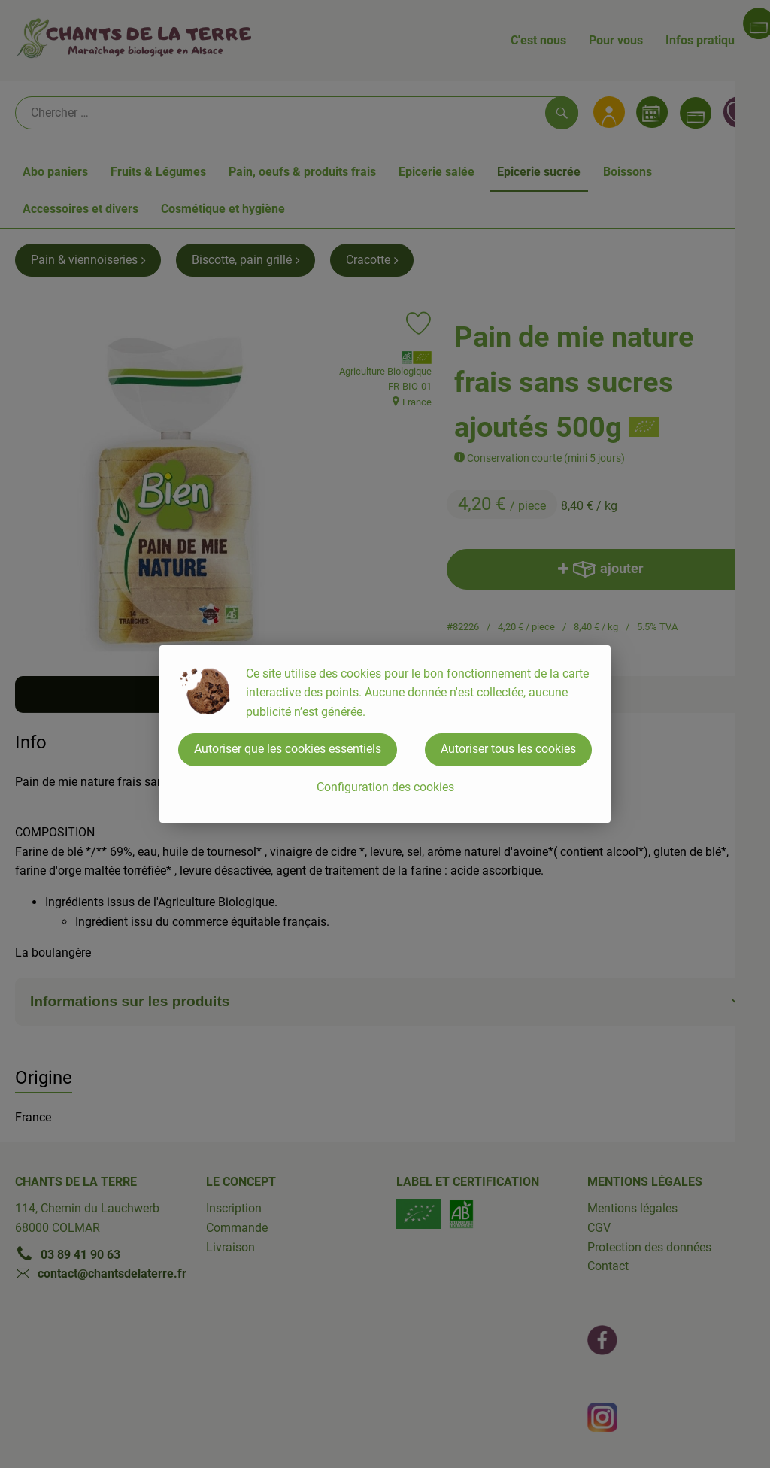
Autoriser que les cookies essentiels (287, 749)
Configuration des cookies (385, 787)
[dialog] (385, 734)
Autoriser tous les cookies (508, 749)
